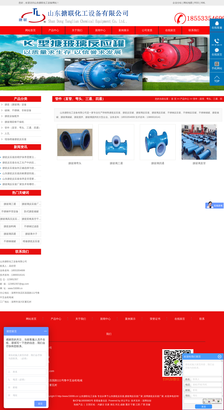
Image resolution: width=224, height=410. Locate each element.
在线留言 (170, 30)
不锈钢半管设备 (9, 211)
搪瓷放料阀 (10, 226)
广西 (143, 404)
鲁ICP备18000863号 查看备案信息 (90, 400)
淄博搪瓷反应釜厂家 (154, 396)
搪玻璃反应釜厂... (31, 204)
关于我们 (77, 30)
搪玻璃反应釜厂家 (134, 396)
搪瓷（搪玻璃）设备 (16, 104)
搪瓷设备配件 (12, 116)
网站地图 (187, 2)
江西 (138, 404)
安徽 (148, 404)
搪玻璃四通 (10, 233)
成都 (122, 404)
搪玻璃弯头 (74, 163)
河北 (117, 404)
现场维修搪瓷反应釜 (16, 139)
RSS (196, 2)
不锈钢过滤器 (31, 226)
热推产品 (78, 404)
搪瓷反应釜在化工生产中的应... (19, 162)
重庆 (127, 404)
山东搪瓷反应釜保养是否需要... (19, 178)
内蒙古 (101, 404)
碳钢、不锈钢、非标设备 (18, 110)
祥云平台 (125, 400)
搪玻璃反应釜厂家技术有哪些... (19, 184)
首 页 (173, 99)
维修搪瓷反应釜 (31, 241)
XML (203, 2)
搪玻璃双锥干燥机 (14, 122)
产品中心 (54, 30)
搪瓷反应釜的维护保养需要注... (19, 157)
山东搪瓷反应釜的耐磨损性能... (19, 173)
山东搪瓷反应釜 (116, 396)
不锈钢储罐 (10, 241)
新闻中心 (100, 30)
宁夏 (132, 404)
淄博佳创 (146, 400)
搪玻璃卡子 (31, 233)
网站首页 (30, 30)
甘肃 (107, 404)
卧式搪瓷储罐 (31, 211)
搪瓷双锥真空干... (31, 218)
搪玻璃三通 (10, 204)
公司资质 (147, 30)
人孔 (7, 133)
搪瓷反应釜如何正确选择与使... (19, 168)
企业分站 (177, 2)
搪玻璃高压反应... (9, 218)
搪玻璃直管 (199, 163)
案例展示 (124, 30)
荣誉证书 (155, 318)
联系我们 (194, 30)
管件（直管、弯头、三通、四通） (23, 127)
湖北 (112, 404)
